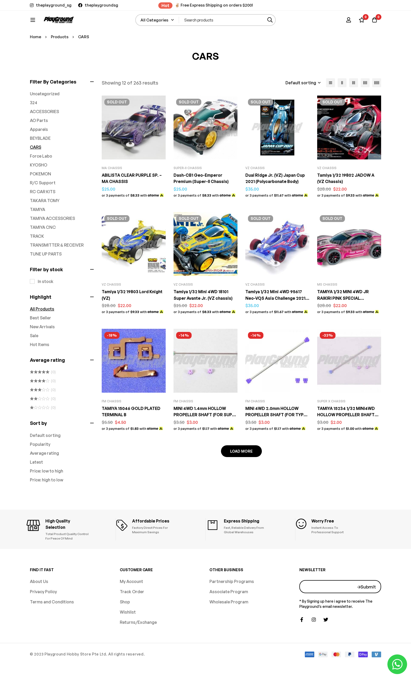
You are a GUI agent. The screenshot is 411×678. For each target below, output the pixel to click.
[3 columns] (353, 100)
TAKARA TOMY (45, 217)
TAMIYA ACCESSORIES (52, 235)
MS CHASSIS (327, 301)
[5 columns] (376, 100)
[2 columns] (342, 100)
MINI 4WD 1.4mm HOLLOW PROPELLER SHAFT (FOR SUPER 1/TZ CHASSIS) (200, 431)
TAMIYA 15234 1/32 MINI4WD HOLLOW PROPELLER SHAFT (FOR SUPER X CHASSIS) (347, 431)
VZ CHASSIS (255, 185)
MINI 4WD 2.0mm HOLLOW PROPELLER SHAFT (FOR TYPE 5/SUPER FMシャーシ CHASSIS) (277, 431)
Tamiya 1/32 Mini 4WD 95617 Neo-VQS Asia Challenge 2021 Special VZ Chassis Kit (275, 315)
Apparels (39, 146)
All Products (42, 326)
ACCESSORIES (44, 128)
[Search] (284, 23)
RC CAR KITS (42, 209)
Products (60, 54)
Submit (368, 600)
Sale (34, 352)
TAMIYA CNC (43, 244)
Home (35, 54)
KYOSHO (38, 182)
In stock (45, 298)
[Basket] (374, 22)
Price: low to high (46, 488)
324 (33, 120)
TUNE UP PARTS (46, 271)
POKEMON (40, 191)
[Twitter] (325, 633)
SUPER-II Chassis (188, 185)
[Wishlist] (361, 22)
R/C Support (43, 200)
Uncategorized (45, 111)
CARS (35, 164)
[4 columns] (365, 100)
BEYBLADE (40, 155)
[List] (330, 100)
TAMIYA (37, 226)
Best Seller (40, 335)
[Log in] (348, 22)
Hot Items (39, 361)
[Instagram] (313, 633)
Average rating (44, 470)
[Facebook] (301, 633)
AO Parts (39, 137)
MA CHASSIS (112, 185)
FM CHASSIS (111, 418)
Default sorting (45, 452)
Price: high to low (46, 497)
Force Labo (41, 173)
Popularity (40, 461)
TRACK (37, 253)
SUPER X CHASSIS (331, 418)
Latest (36, 479)
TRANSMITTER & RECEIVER (57, 262)
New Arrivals (42, 344)
